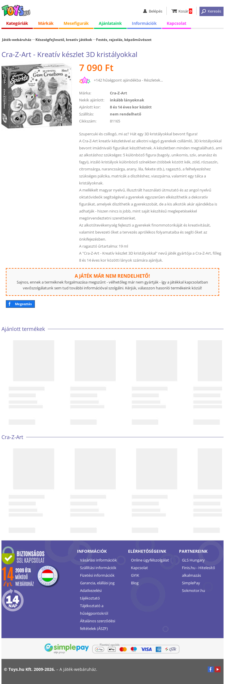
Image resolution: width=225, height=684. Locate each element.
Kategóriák (17, 23)
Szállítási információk (98, 567)
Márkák (46, 23)
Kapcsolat (176, 23)
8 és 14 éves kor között (131, 107)
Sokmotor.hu (193, 590)
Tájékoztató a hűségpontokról (94, 609)
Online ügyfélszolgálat (150, 560)
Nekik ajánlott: (91, 100)
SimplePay (191, 582)
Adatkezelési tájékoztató (91, 594)
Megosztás (23, 304)
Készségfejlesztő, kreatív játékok (63, 39)
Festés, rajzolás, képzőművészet (123, 39)
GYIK (135, 575)
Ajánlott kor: (89, 107)
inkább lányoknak (127, 100)
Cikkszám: (87, 121)
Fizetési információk (97, 575)
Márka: (85, 93)
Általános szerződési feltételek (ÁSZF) (97, 624)
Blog (135, 582)
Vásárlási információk (98, 560)
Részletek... (153, 80)
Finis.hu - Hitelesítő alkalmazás (198, 571)
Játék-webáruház (16, 39)
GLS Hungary (193, 560)
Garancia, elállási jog (97, 582)
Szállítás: (86, 114)
